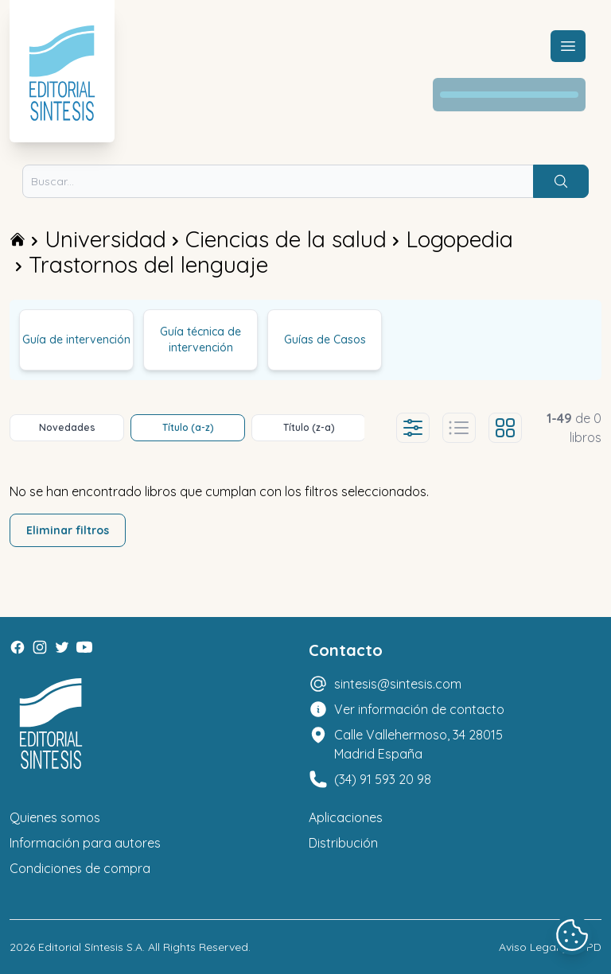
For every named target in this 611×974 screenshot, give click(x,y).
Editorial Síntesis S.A (90, 947)
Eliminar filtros (67, 530)
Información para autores (85, 843)
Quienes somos (55, 817)
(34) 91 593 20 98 (382, 779)
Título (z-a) (309, 427)
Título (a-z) (188, 427)
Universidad (105, 239)
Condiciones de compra (80, 868)
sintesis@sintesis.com (397, 684)
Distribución (343, 843)
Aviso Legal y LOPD (550, 947)
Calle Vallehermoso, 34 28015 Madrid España (418, 744)
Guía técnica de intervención (200, 339)
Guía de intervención (76, 339)
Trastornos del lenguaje (148, 264)
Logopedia (459, 239)
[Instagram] (40, 647)
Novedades (67, 427)
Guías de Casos (325, 339)
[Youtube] (84, 647)
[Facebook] (17, 647)
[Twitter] (62, 647)
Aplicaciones (346, 817)
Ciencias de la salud (286, 239)
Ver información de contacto (419, 709)
